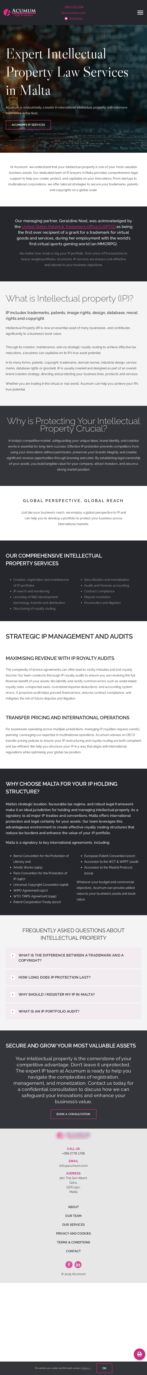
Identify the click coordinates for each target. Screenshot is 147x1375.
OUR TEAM (73, 1216)
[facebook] (69, 1264)
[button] (73, 958)
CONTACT (73, 1251)
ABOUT (73, 1207)
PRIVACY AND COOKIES (73, 1233)
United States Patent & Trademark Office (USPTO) (68, 226)
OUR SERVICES (73, 1225)
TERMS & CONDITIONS (73, 1242)
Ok (104, 1368)
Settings (86, 1368)
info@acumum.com (73, 12)
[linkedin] (78, 1264)
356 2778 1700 (74, 6)
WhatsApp (76, 18)
